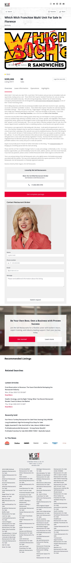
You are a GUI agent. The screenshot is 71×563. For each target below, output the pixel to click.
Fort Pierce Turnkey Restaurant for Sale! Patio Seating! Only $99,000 (28, 420)
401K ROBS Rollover (8, 469)
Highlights (45, 88)
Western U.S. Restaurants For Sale (60, 548)
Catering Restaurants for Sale (9, 519)
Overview (8, 88)
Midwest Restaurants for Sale (43, 480)
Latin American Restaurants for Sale (25, 539)
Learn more (49, 339)
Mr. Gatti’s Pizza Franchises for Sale (42, 495)
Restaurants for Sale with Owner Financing (60, 477)
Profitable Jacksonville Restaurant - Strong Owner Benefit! (25, 428)
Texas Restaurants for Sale (61, 535)
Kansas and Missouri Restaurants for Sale (25, 532)
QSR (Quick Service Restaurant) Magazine (47, 101)
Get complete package (35, 194)
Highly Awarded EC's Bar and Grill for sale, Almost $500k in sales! (27, 425)
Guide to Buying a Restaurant (24, 501)
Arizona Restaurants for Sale (8, 483)
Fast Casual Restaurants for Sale (25, 477)
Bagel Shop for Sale (8, 494)
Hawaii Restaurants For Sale (26, 513)
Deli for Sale (6, 545)
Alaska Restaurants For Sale (9, 476)
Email (8, 268)
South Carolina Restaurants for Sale (60, 512)
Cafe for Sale (6, 516)
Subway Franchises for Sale (61, 523)
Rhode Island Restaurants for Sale (60, 493)
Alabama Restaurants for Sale (9, 472)
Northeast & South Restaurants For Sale (43, 523)
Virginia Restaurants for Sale (60, 544)
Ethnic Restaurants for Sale (26, 474)
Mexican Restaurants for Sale (26, 551)
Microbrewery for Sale (43, 473)
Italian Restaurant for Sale (26, 528)
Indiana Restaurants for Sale (26, 524)
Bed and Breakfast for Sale (9, 505)
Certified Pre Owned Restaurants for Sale (8, 526)
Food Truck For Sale (25, 490)
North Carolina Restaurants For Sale (43, 520)
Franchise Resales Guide (26, 492)
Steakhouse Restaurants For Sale (60, 519)
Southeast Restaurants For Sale (61, 516)
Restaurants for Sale (43, 558)
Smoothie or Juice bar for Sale (60, 508)
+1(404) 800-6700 (35, 185)
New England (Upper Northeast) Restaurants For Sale (44, 507)
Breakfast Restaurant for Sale (9, 509)
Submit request (35, 300)
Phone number (11, 260)
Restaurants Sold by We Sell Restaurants (61, 489)
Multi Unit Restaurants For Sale (44, 499)
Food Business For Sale (26, 488)
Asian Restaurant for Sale (8, 491)
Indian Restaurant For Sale (26, 520)
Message (9, 275)
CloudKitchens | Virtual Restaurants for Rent (9, 534)
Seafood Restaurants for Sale (60, 504)
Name (8, 252)
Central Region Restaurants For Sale (8, 522)
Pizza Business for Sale (44, 530)
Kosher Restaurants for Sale (26, 536)
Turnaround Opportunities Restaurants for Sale (60, 539)
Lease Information (21, 88)
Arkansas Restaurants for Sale (9, 487)
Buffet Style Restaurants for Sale (8, 513)
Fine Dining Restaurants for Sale (26, 481)
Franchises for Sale (25, 495)
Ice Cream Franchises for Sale (25, 517)
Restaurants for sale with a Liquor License (60, 474)
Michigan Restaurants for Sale (43, 470)
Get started (22, 339)
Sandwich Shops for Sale (60, 500)
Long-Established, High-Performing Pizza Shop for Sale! (24, 422)
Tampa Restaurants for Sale (61, 527)
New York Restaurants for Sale (43, 516)
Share (62, 11)
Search (9, 11)
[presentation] (20, 292)
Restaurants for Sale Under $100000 (60, 470)
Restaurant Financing (43, 546)
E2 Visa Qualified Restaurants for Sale (25, 470)
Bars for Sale (6, 498)
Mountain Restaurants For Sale (44, 491)
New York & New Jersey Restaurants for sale (44, 512)
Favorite (52, 11)
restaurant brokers (55, 144)
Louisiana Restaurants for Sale (26, 543)
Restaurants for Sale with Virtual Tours (60, 485)
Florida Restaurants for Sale (26, 485)
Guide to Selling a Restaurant (24, 505)
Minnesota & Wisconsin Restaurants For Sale (44, 483)
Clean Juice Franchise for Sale (8, 530)
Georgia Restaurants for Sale (25, 497)
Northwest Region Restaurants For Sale (43, 527)
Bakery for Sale (7, 496)
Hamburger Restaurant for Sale (26, 509)
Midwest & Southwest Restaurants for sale (43, 476)
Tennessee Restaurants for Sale (61, 531)
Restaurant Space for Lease (43, 554)
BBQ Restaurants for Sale (8, 501)
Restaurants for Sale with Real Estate (60, 481)
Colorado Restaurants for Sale (9, 542)
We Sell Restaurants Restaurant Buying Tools (43, 542)
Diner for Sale (6, 547)
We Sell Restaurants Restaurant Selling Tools (43, 550)
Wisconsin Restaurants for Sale (61, 552)
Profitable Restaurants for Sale (44, 533)
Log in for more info (59, 79)
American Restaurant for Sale (8, 480)
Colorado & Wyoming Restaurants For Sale (8, 538)
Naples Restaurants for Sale (44, 502)
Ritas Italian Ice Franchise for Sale (59, 497)
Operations (34, 88)
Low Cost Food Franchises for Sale (25, 547)
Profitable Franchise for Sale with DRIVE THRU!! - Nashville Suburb (27, 431)
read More (9, 395)
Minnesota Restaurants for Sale (44, 487)
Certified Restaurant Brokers (43, 537)
